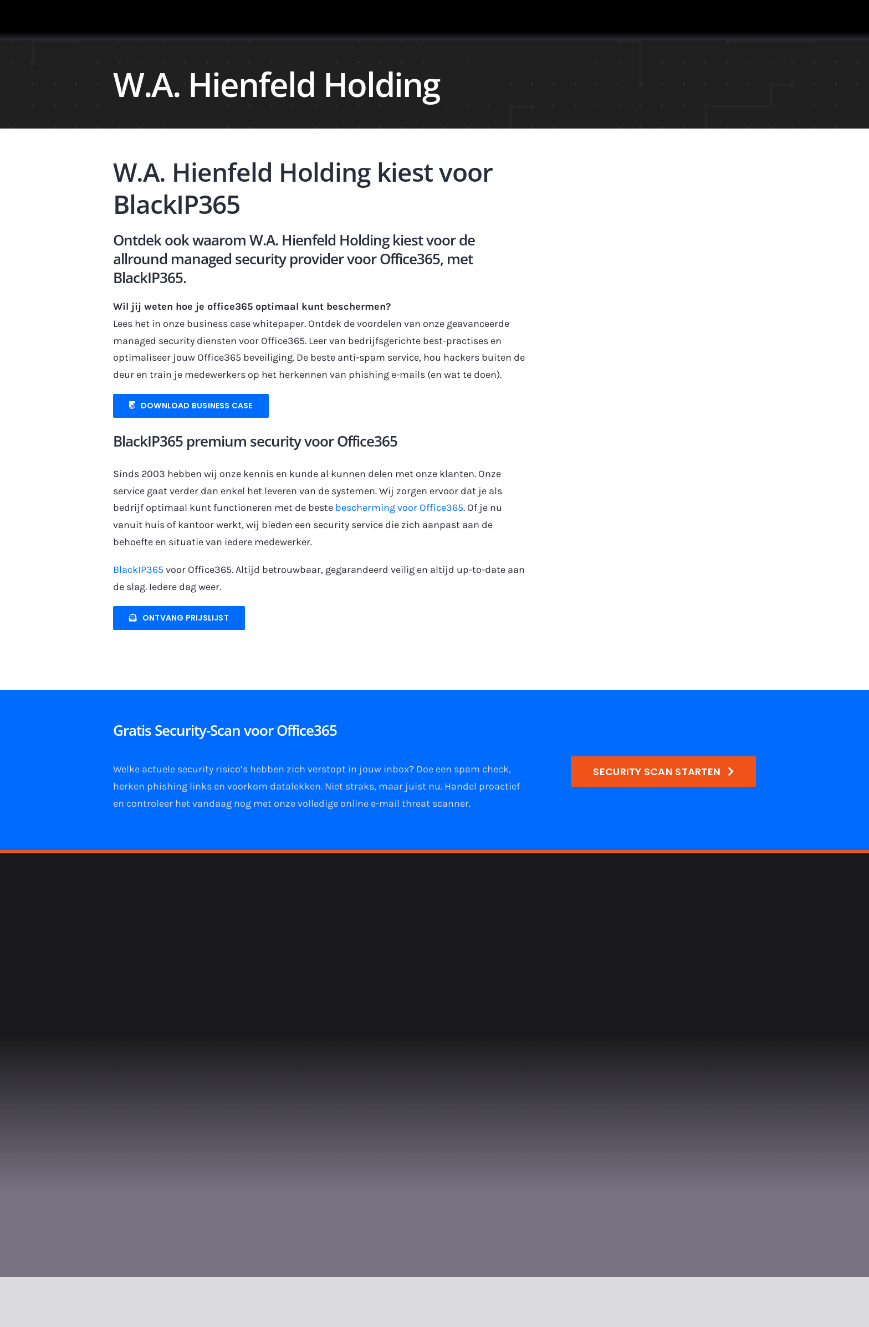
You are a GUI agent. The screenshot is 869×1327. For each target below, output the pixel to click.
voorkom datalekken (274, 786)
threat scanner (435, 803)
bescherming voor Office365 (399, 507)
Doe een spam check (462, 769)
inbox (396, 769)
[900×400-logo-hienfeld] (655, 175)
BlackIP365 (138, 569)
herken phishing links (162, 786)
